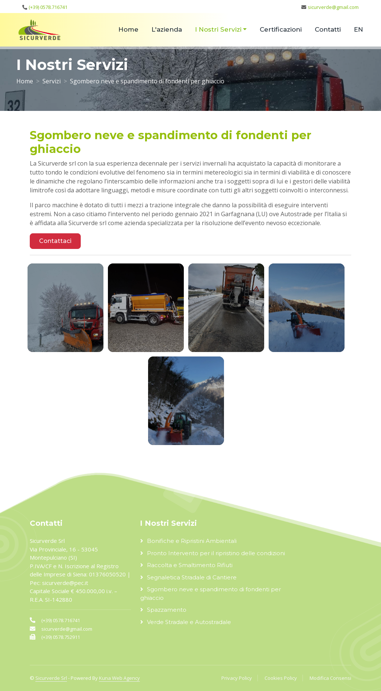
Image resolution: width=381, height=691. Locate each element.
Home (128, 29)
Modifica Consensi (330, 678)
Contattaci (55, 240)
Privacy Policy (236, 678)
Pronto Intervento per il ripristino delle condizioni (216, 553)
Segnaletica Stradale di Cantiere (192, 577)
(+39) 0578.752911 (60, 637)
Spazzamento (166, 609)
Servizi (51, 81)
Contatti (328, 29)
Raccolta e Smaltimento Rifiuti (190, 565)
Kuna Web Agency (119, 678)
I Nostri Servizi (218, 29)
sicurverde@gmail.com (333, 7)
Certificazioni (281, 29)
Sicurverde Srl (51, 678)
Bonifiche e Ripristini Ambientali (192, 540)
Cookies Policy (281, 678)
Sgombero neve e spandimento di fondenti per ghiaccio (210, 593)
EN (358, 29)
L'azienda (166, 29)
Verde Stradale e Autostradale (189, 622)
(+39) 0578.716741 (48, 7)
